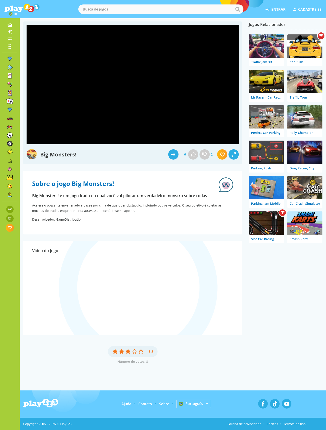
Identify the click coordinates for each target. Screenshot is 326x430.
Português (191, 403)
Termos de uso (294, 424)
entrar (276, 9)
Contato (145, 403)
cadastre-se (307, 9)
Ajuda (126, 403)
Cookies (272, 424)
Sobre (164, 403)
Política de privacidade (244, 424)
